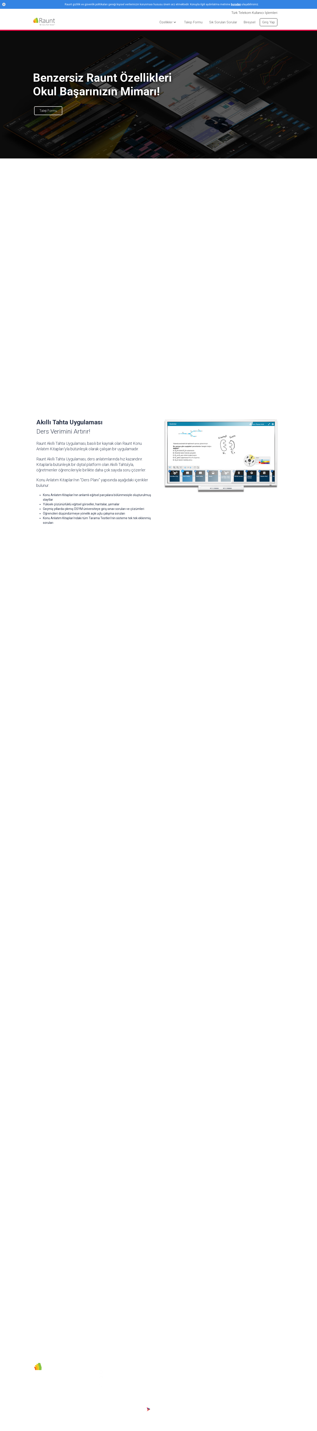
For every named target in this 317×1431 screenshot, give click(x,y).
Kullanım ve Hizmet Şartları (154, 1386)
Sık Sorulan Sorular (197, 1384)
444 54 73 (112, 1384)
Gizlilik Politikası (152, 1377)
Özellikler (190, 1403)
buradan (236, 4)
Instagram (112, 1371)
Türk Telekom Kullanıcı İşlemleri (254, 13)
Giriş (187, 1371)
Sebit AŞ (147, 1371)
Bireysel (189, 1377)
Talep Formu (48, 110)
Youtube (111, 1378)
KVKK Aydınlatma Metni (157, 1395)
